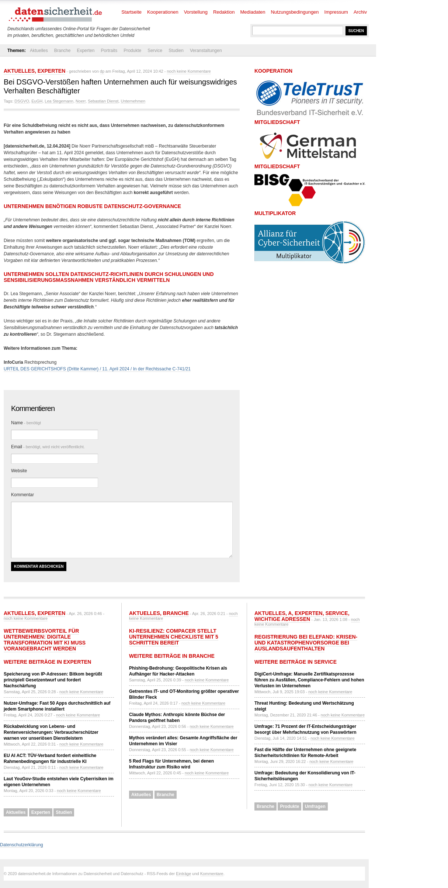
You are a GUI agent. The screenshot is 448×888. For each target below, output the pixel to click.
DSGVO (21, 101)
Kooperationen (162, 12)
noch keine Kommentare (189, 71)
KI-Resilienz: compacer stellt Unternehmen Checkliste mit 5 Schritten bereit (173, 637)
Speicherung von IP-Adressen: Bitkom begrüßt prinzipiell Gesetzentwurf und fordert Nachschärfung (53, 679)
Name (26, 422)
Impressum (336, 12)
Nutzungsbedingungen (295, 12)
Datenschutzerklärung (21, 844)
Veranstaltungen (206, 50)
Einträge (183, 873)
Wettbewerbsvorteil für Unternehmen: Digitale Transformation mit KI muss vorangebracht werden (45, 640)
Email (48, 446)
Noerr (81, 101)
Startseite (131, 12)
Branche (62, 50)
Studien (176, 50)
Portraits (109, 50)
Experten (85, 50)
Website (19, 470)
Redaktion (224, 12)
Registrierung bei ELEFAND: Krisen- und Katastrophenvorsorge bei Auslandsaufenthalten (305, 643)
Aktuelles (39, 50)
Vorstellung (196, 12)
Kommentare (211, 873)
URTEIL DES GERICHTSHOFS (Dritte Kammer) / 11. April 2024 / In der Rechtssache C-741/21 (97, 369)
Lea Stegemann (59, 101)
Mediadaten (252, 12)
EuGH (36, 101)
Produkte (132, 50)
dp (102, 71)
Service (154, 50)
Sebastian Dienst (103, 101)
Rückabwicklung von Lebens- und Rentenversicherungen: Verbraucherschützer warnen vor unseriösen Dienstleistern (51, 732)
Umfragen (315, 806)
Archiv (360, 12)
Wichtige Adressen (282, 619)
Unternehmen (133, 101)
